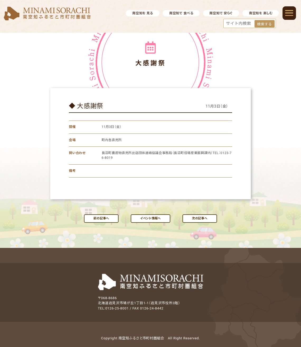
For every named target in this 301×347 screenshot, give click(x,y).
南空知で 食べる (181, 13)
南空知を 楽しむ (260, 13)
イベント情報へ (150, 218)
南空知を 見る (142, 13)
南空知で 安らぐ (221, 13)
